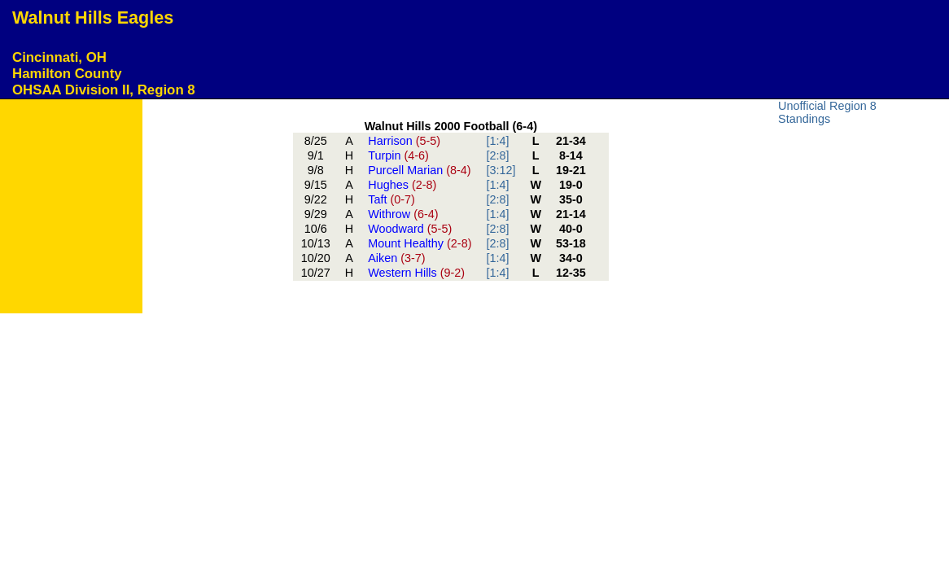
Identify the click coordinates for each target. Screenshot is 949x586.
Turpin (398, 155)
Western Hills (416, 272)
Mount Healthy (419, 243)
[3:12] (500, 170)
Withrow (403, 214)
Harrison (404, 140)
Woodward (410, 228)
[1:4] (497, 140)
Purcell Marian (419, 170)
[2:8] (497, 155)
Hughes (402, 184)
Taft (391, 199)
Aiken (396, 258)
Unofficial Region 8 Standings (827, 112)
